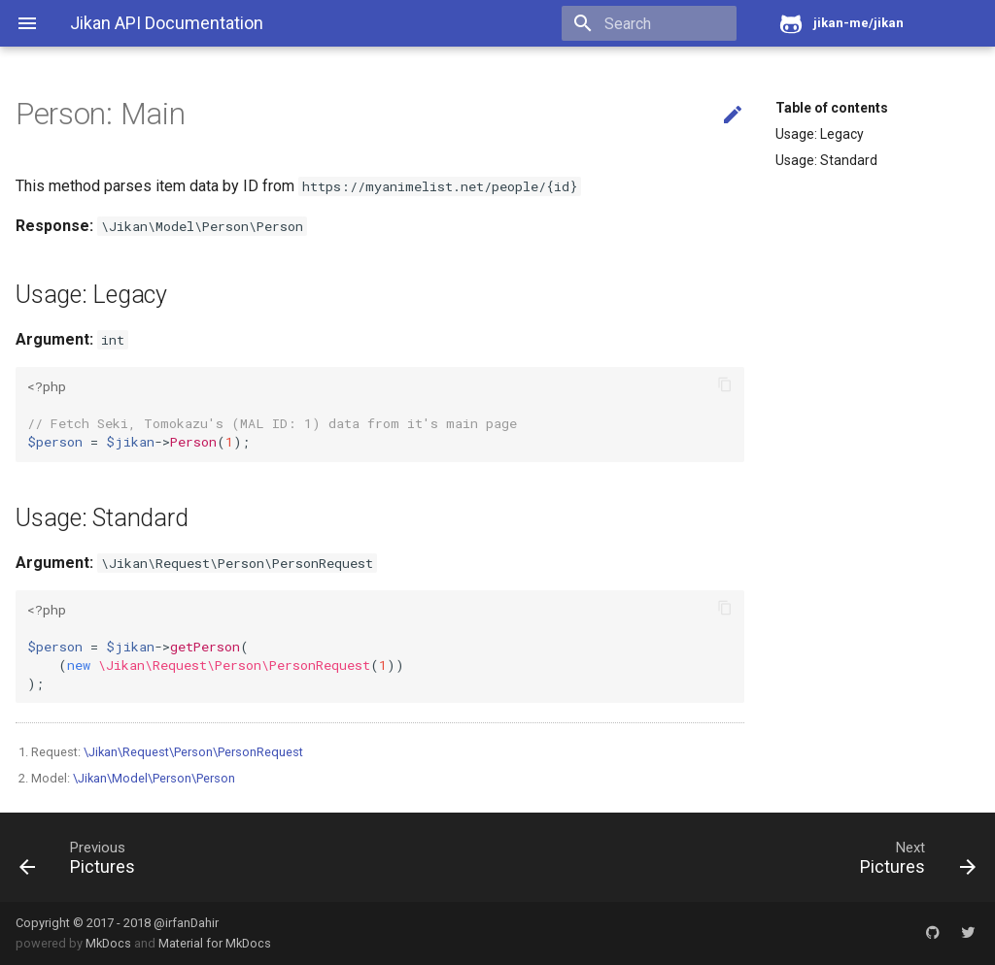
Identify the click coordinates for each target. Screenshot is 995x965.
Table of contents (831, 108)
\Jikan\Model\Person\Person (154, 778)
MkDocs (108, 943)
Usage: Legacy (819, 134)
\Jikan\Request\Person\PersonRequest (193, 752)
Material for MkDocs (214, 943)
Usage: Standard (826, 160)
